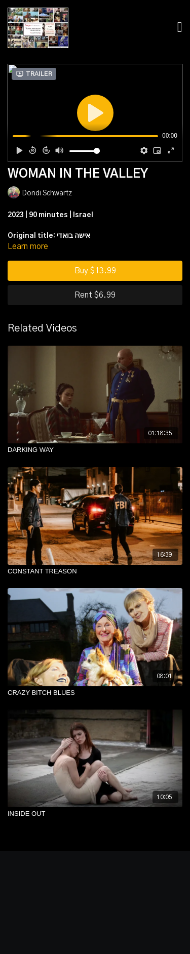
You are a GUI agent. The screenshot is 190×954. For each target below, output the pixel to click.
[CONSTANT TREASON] (95, 571)
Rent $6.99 (95, 295)
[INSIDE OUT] (95, 814)
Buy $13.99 (95, 271)
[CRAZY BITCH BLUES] (95, 693)
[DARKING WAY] (95, 450)
